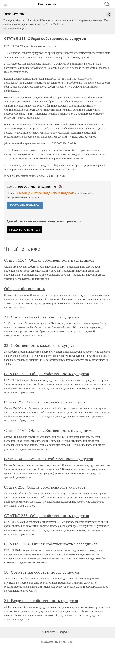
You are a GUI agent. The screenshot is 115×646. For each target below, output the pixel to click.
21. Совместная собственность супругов (41, 317)
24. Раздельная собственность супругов (41, 600)
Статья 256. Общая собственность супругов (45, 402)
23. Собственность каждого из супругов (41, 345)
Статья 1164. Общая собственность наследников (49, 260)
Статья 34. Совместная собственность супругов (48, 459)
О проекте (48, 632)
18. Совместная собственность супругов (41, 572)
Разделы (63, 632)
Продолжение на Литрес (24, 229)
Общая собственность (24, 288)
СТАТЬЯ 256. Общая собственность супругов (46, 374)
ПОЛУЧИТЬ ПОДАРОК (24, 205)
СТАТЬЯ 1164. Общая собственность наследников (51, 544)
